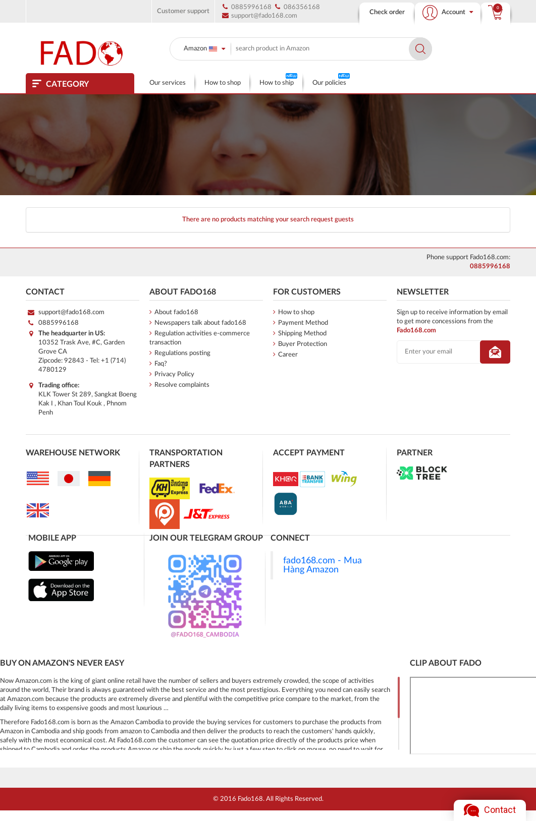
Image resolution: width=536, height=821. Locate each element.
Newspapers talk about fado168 (197, 322)
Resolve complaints (179, 384)
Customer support (183, 11)
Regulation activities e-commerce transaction (199, 338)
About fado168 (173, 312)
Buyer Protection (300, 343)
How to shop (222, 83)
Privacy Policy (171, 374)
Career (285, 354)
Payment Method (300, 322)
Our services (167, 83)
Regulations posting (179, 353)
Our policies (331, 79)
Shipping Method (300, 333)
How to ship (278, 79)
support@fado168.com (71, 312)
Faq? (158, 363)
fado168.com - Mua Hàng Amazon (322, 565)
